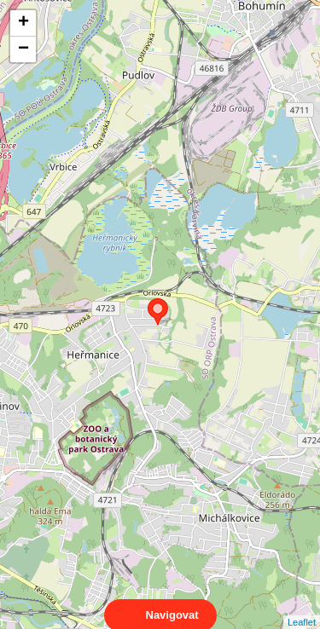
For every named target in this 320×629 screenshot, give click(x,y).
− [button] (23, 49)
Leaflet (302, 607)
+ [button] (23, 23)
